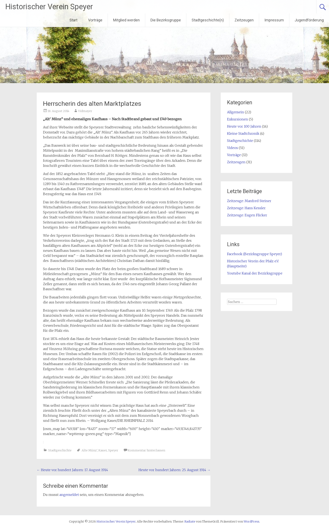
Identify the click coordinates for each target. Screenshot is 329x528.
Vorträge (95, 20)
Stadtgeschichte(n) (208, 20)
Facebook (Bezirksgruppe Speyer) (254, 254)
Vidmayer (85, 111)
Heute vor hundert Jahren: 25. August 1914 (174, 470)
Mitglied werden (126, 20)
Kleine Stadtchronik (243, 133)
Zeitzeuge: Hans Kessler (246, 208)
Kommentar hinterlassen (146, 450)
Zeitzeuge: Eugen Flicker (247, 215)
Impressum (274, 20)
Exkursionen (237, 119)
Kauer (102, 450)
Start (73, 20)
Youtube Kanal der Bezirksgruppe (254, 273)
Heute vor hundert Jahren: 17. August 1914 (72, 470)
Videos (232, 148)
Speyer (113, 450)
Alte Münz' (89, 450)
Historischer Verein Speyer (49, 6)
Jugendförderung (309, 20)
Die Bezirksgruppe (165, 20)
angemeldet (69, 495)
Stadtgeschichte (60, 450)
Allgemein (235, 112)
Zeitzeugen (244, 20)
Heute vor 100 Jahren (244, 126)
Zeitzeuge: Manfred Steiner (249, 201)
